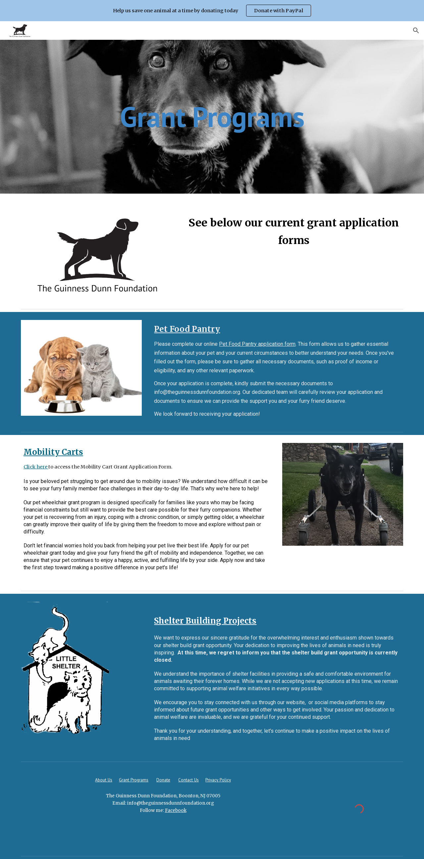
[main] (212, 116)
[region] (212, 10)
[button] (416, 30)
